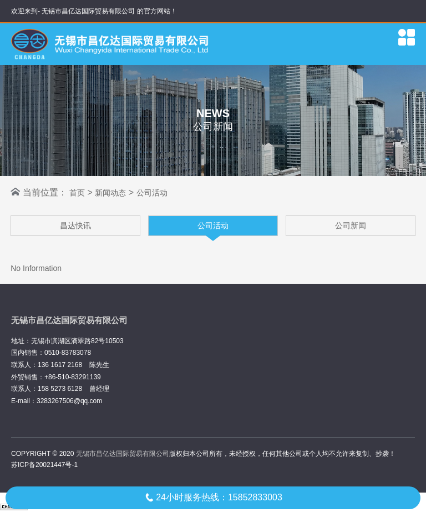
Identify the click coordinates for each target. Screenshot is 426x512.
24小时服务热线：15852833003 (213, 497)
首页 (77, 192)
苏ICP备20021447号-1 (44, 465)
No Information (36, 268)
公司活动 (152, 192)
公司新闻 (350, 225)
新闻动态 (110, 192)
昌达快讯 (75, 225)
